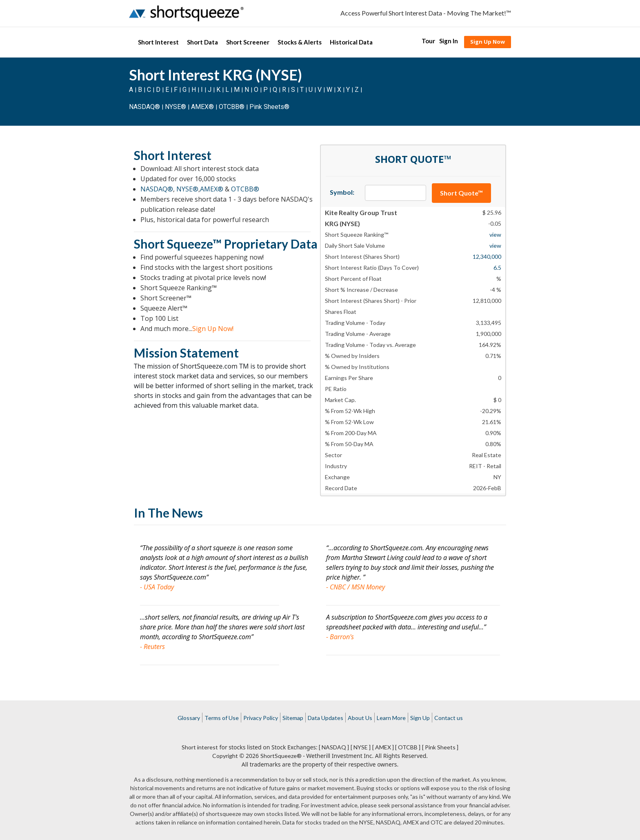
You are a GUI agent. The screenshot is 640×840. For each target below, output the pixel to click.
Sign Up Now (487, 41)
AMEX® (202, 107)
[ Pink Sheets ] (440, 747)
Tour (428, 40)
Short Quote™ (461, 193)
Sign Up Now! (212, 328)
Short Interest (158, 42)
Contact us (448, 717)
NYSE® (176, 107)
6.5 (497, 267)
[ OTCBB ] (407, 747)
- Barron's (340, 636)
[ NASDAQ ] (334, 747)
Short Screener (247, 42)
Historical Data (351, 42)
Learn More (391, 717)
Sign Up (420, 717)
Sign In (448, 40)
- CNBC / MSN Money (355, 586)
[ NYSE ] (361, 747)
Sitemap (292, 717)
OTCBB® (231, 107)
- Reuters (152, 646)
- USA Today (157, 586)
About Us (360, 717)
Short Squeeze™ (178, 243)
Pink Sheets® (269, 107)
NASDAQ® (144, 107)
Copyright (225, 755)
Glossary (189, 717)
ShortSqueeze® (281, 755)
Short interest (200, 747)
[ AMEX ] (383, 747)
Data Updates (325, 717)
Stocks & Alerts (300, 42)
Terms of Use (221, 717)
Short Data (202, 42)
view (495, 234)
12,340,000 (487, 256)
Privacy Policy (260, 717)
